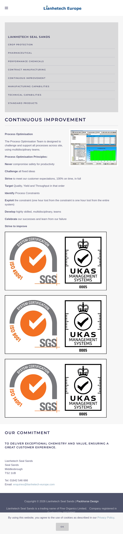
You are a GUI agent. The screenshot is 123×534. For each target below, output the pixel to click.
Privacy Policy (105, 517)
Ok (62, 527)
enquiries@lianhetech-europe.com (34, 484)
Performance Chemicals (26, 61)
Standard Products (23, 103)
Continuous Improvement (26, 78)
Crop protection (20, 44)
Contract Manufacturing (27, 69)
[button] (6, 8)
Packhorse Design (88, 501)
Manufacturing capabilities (28, 86)
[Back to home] (61, 8)
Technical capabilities (24, 95)
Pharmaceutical (20, 53)
